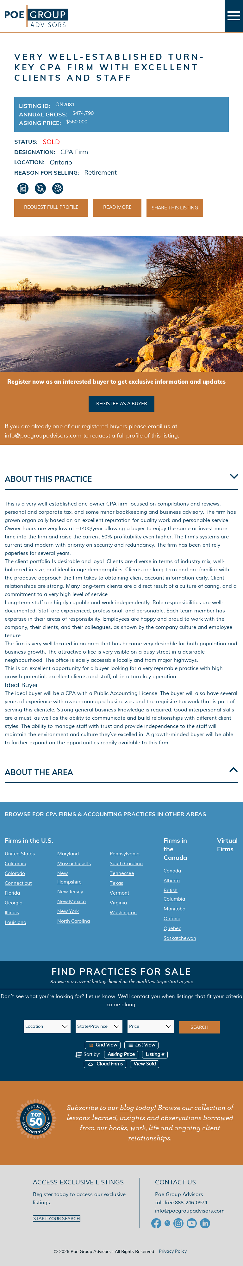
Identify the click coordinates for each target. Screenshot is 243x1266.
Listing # (155, 1055)
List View (141, 1045)
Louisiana (15, 922)
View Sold (145, 1064)
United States (20, 854)
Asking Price (121, 1055)
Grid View (102, 1045)
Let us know (100, 996)
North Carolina (73, 921)
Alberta (172, 881)
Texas (116, 883)
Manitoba (174, 909)
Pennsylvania (125, 854)
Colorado (15, 873)
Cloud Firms (105, 1064)
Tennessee (122, 873)
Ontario (172, 919)
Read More (117, 207)
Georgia (13, 903)
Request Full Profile (51, 207)
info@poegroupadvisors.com (190, 1211)
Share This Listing (175, 208)
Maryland (68, 854)
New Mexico (71, 901)
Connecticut (18, 883)
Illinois (12, 912)
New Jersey (70, 892)
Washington (123, 912)
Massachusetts (74, 863)
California (15, 863)
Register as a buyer (121, 403)
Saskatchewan (180, 938)
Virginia (118, 903)
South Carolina (126, 863)
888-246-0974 (191, 1203)
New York (68, 911)
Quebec (172, 928)
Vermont (119, 893)
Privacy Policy (173, 1251)
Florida (12, 893)
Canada (172, 871)
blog (127, 1108)
